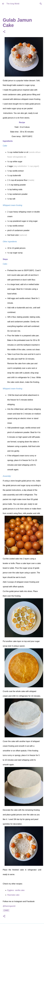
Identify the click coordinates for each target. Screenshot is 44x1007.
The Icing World (12, 4)
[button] (4, 31)
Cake (6, 910)
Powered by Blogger (22, 987)
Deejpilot (27, 991)
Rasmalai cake (13, 895)
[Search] (40, 4)
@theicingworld (9, 906)
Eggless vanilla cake (15, 890)
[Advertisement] (21, 956)
